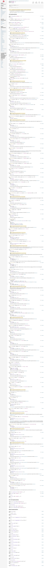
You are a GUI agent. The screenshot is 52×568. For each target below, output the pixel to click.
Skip (19, 168)
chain (11, 99)
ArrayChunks (26, 386)
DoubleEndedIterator (17, 27)
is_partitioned (12, 249)
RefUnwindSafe (16, 503)
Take (19, 172)
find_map (11, 305)
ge (10, 469)
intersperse (12, 109)
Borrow (13, 523)
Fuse (16, 200)
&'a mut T (23, 28)
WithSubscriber (15, 565)
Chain (21, 99)
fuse (11, 200)
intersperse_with (13, 116)
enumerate (11, 143)
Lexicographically (12, 414)
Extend (12, 230)
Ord (14, 332)
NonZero (30, 31)
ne (10, 446)
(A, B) (20, 369)
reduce (11, 274)
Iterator (15, 369)
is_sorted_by (12, 480)
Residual (20, 220)
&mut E (23, 228)
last (11, 73)
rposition (11, 325)
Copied (19, 372)
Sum (11, 394)
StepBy (22, 95)
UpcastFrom (15, 561)
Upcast (14, 558)
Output (22, 224)
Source (43, 16)
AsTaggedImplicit (18, 520)
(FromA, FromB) (25, 366)
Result (26, 31)
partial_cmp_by (12, 424)
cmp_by (11, 408)
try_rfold (11, 38)
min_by (11, 357)
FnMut (11, 40)
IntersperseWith (28, 116)
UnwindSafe (16, 507)
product (11, 397)
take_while (12, 158)
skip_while (12, 153)
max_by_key (12, 340)
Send (13, 493)
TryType (29, 220)
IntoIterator (29, 99)
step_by (11, 95)
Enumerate (18, 143)
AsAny (13, 514)
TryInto (14, 555)
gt (10, 463)
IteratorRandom (15, 539)
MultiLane (12, 564)
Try (11, 41)
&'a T (19, 374)
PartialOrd (15, 454)
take (11, 172)
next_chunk (12, 76)
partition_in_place (13, 241)
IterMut (17, 16)
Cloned (19, 377)
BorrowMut (14, 526)
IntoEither (14, 534)
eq (10, 432)
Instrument (14, 530)
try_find (11, 310)
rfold (11, 44)
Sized (12, 45)
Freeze (15, 501)
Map (19, 123)
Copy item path (15, 2)
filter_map (12, 138)
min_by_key (12, 351)
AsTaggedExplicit (18, 517)
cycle (11, 382)
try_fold (11, 256)
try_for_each (12, 262)
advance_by (12, 88)
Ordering (22, 348)
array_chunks (12, 386)
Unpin (15, 506)
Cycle (16, 382)
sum (10, 392)
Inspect (20, 204)
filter (11, 133)
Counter (19, 561)
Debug (13, 16)
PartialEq (15, 434)
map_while (11, 163)
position (11, 320)
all (10, 290)
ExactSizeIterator (16, 327)
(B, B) (22, 235)
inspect (11, 204)
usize (22, 31)
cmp (10, 402)
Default (13, 22)
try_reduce (12, 279)
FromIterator (13, 215)
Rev (15, 362)
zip (10, 104)
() (27, 31)
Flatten (17, 187)
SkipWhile (25, 153)
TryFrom (14, 552)
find (11, 300)
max (10, 330)
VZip (14, 562)
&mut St (14, 179)
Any (12, 511)
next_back (11, 28)
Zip (20, 104)
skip (11, 168)
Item (27, 35)
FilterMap (23, 138)
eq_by (11, 438)
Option (20, 28)
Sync (13, 496)
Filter (23, 133)
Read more (23, 20)
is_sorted (11, 475)
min (10, 335)
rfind (11, 49)
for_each (11, 128)
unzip (11, 366)
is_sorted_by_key (13, 485)
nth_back (11, 35)
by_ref (11, 209)
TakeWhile (25, 158)
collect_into (12, 228)
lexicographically (25, 456)
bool (18, 51)
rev (10, 362)
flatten (11, 187)
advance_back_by (13, 31)
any (10, 295)
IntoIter (20, 78)
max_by (11, 346)
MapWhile (25, 163)
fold (11, 269)
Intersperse (28, 109)
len (10, 56)
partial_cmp (12, 416)
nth (10, 92)
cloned (11, 377)
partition (11, 235)
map (10, 123)
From (13, 529)
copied (11, 372)
